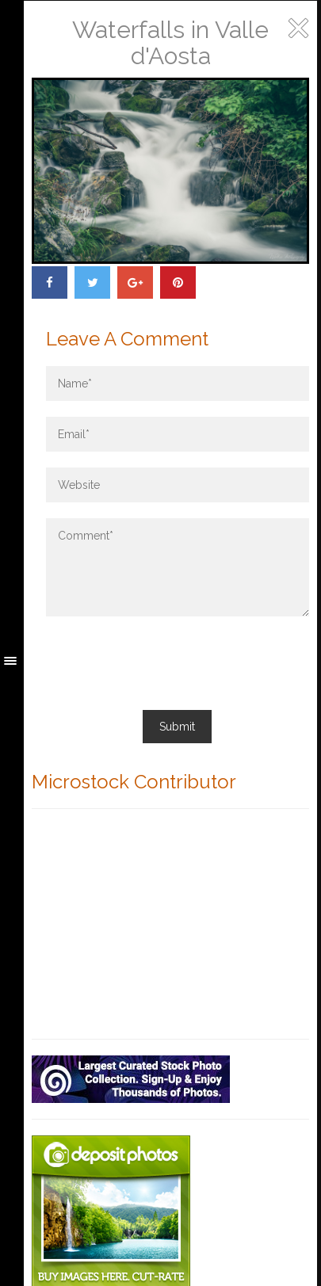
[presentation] (166, 663)
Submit (177, 726)
